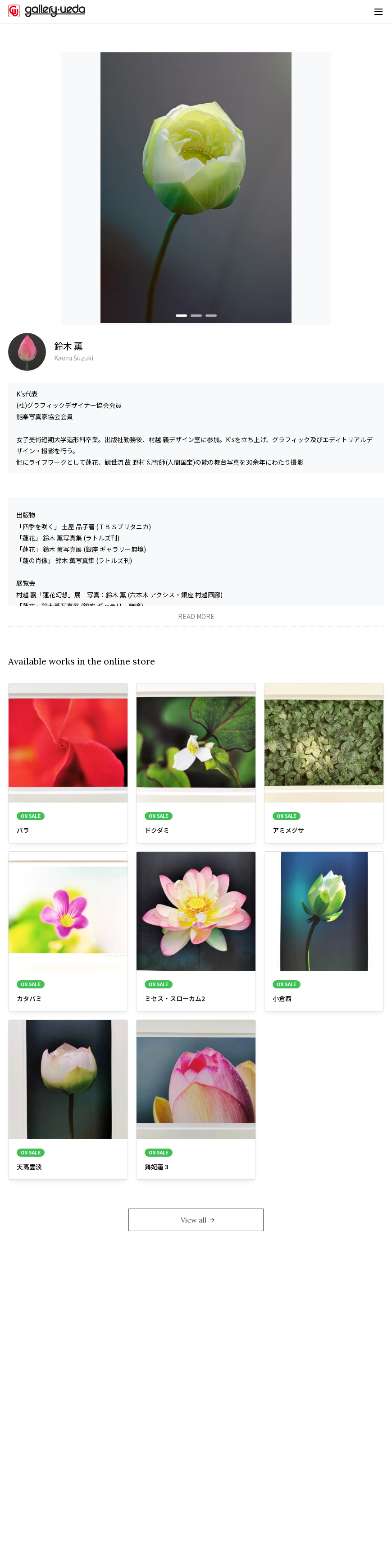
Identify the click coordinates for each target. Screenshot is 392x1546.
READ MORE (196, 616)
